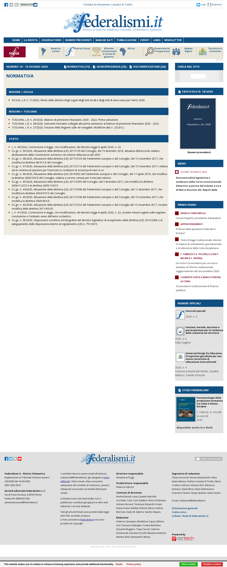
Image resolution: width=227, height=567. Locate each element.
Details (119, 564)
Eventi (144, 40)
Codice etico (179, 512)
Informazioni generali (185, 508)
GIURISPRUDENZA (108, 66)
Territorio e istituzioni (210, 51)
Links (157, 40)
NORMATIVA (75, 66)
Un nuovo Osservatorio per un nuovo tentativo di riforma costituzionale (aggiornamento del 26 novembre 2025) (197, 267)
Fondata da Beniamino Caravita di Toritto (108, 4)
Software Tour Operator (113, 551)
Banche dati (104, 40)
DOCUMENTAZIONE (146, 66)
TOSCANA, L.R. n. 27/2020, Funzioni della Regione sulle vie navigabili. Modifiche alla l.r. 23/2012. (68, 127)
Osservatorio (51, 40)
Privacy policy (133, 564)
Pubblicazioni (126, 40)
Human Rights (182, 51)
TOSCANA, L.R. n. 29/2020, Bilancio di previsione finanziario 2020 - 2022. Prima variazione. (65, 119)
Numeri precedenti (78, 40)
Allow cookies (188, 564)
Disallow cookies (212, 564)
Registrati (215, 5)
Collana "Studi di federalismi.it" (190, 516)
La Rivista (31, 40)
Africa (126, 51)
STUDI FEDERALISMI (193, 390)
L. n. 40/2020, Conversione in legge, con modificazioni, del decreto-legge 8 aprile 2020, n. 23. (66, 147)
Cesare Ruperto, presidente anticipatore (198, 218)
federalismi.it (87, 519)
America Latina (50, 51)
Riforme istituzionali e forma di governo (104, 52)
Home (16, 40)
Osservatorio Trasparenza (157, 51)
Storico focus (77, 51)
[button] (201, 4)
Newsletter (173, 40)
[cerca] (198, 76)
